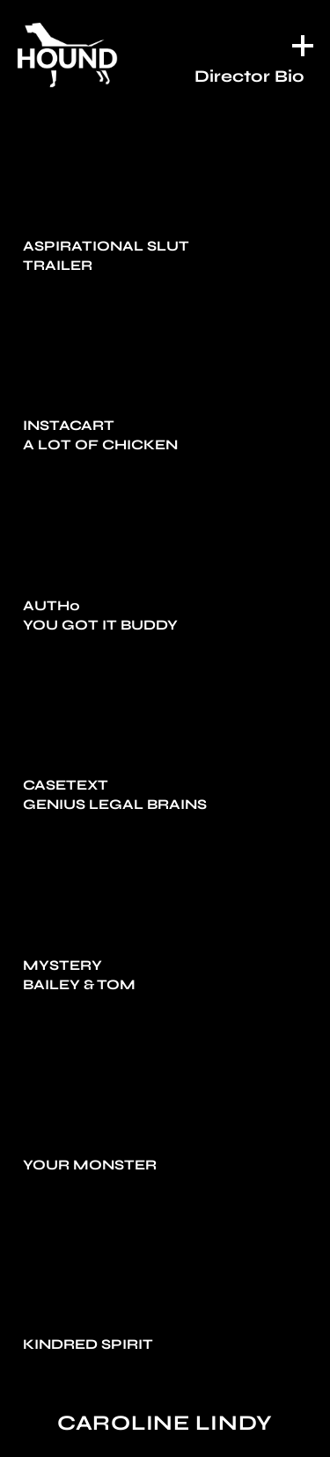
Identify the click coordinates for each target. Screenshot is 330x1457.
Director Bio (249, 76)
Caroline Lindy (165, 1423)
